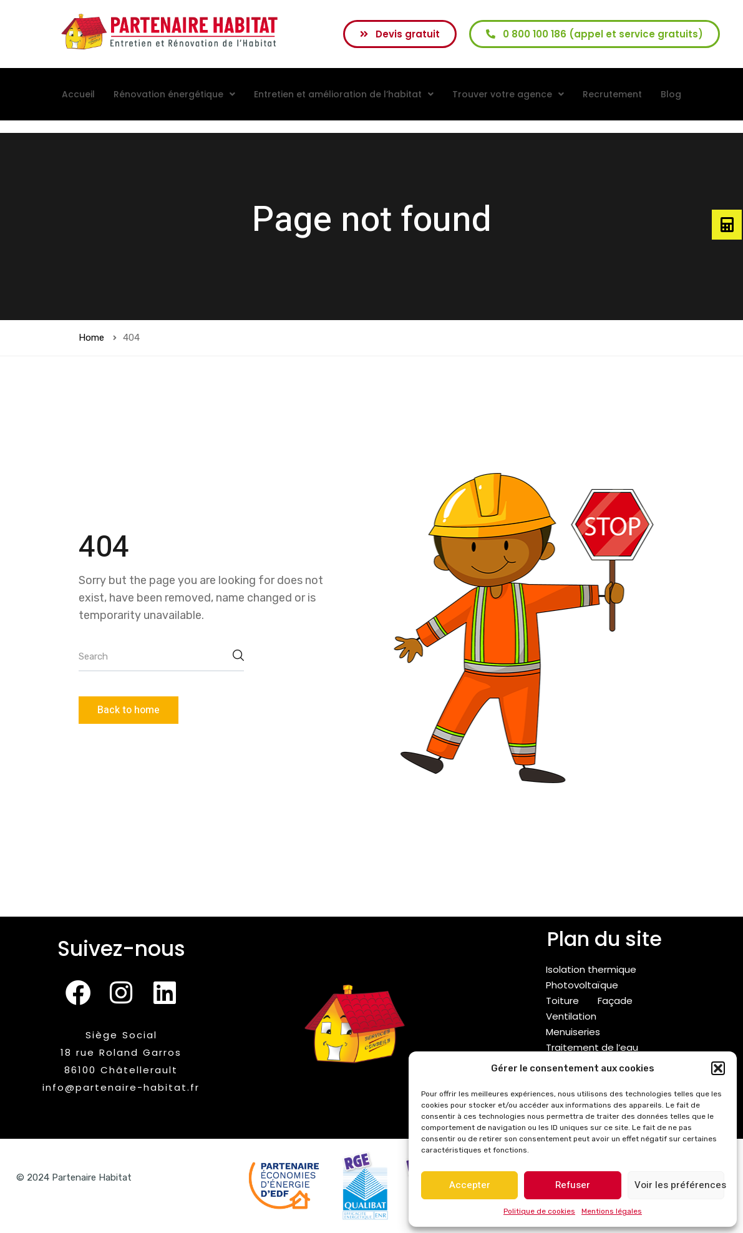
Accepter (469, 1185)
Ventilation (571, 1016)
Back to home (128, 710)
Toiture (562, 1000)
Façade (615, 1000)
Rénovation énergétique (174, 94)
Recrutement (612, 94)
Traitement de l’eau (592, 1047)
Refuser (572, 1185)
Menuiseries (573, 1031)
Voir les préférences (679, 1185)
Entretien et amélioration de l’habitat (344, 94)
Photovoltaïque (582, 985)
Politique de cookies (539, 1211)
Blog (671, 94)
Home (91, 337)
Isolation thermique (591, 969)
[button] (718, 1068)
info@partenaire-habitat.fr (121, 1087)
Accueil (78, 94)
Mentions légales (611, 1211)
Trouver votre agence (508, 94)
